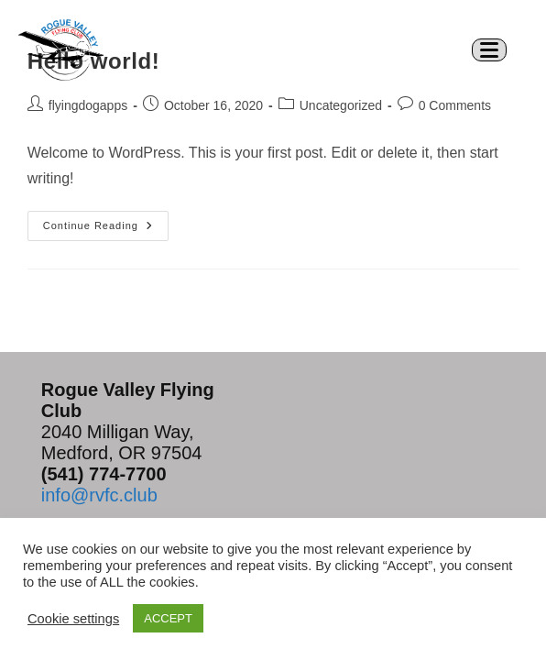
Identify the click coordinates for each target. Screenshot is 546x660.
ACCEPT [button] (168, 618)
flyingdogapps (88, 105)
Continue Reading (106, 221)
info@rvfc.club (99, 495)
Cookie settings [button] (73, 618)
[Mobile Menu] (496, 49)
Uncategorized (341, 105)
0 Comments (455, 105)
